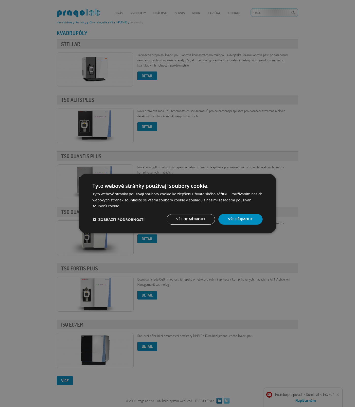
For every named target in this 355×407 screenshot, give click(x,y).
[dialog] (177, 203)
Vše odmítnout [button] (190, 219)
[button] (118, 219)
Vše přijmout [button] (240, 219)
